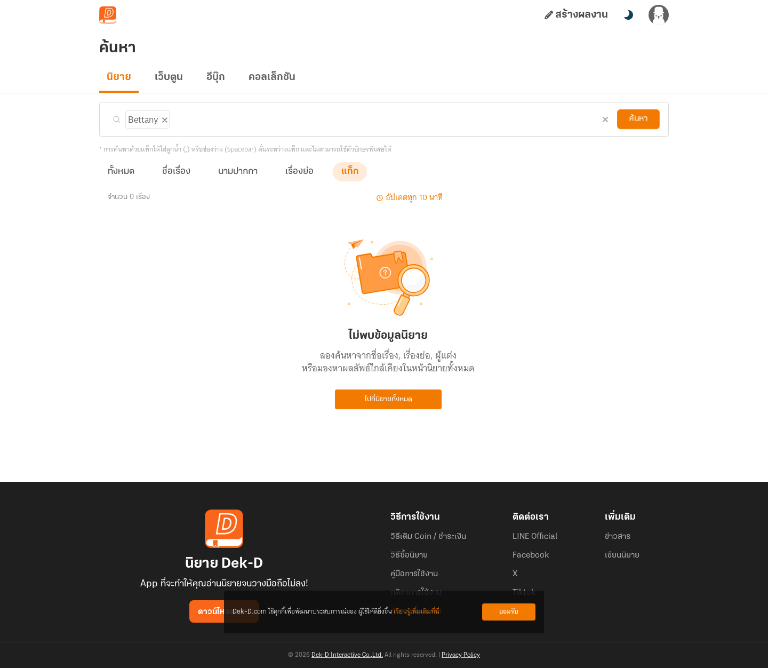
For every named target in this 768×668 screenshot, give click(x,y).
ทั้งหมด (121, 171)
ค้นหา (638, 119)
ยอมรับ (508, 612)
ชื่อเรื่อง (176, 171)
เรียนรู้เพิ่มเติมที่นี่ (416, 612)
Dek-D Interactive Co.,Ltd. (347, 655)
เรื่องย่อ (299, 171)
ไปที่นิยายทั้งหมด (388, 399)
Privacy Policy (461, 655)
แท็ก (349, 171)
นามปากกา (238, 171)
